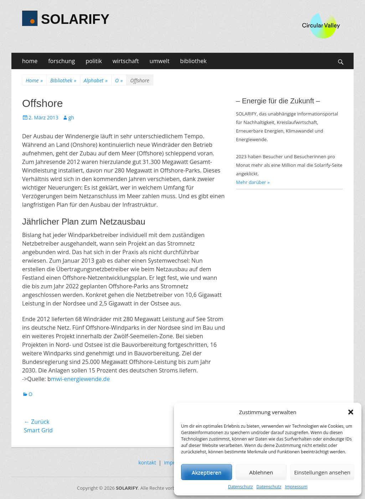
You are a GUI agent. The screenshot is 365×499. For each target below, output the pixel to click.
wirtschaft (126, 61)
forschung (61, 61)
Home (34, 80)
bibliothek (193, 61)
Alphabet (96, 80)
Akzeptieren (206, 472)
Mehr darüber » (253, 182)
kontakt (147, 462)
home (29, 61)
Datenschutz (240, 487)
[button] (350, 412)
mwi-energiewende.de (80, 379)
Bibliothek (63, 80)
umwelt (160, 61)
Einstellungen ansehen (322, 472)
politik (94, 61)
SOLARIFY (75, 19)
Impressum (296, 487)
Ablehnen (261, 472)
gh (71, 117)
